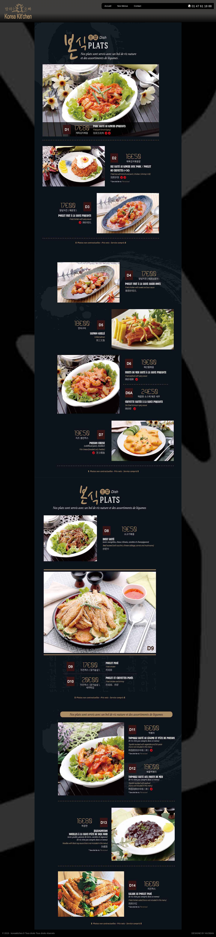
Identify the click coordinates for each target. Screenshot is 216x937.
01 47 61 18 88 (202, 6)
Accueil (108, 6)
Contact (137, 6)
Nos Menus (122, 6)
